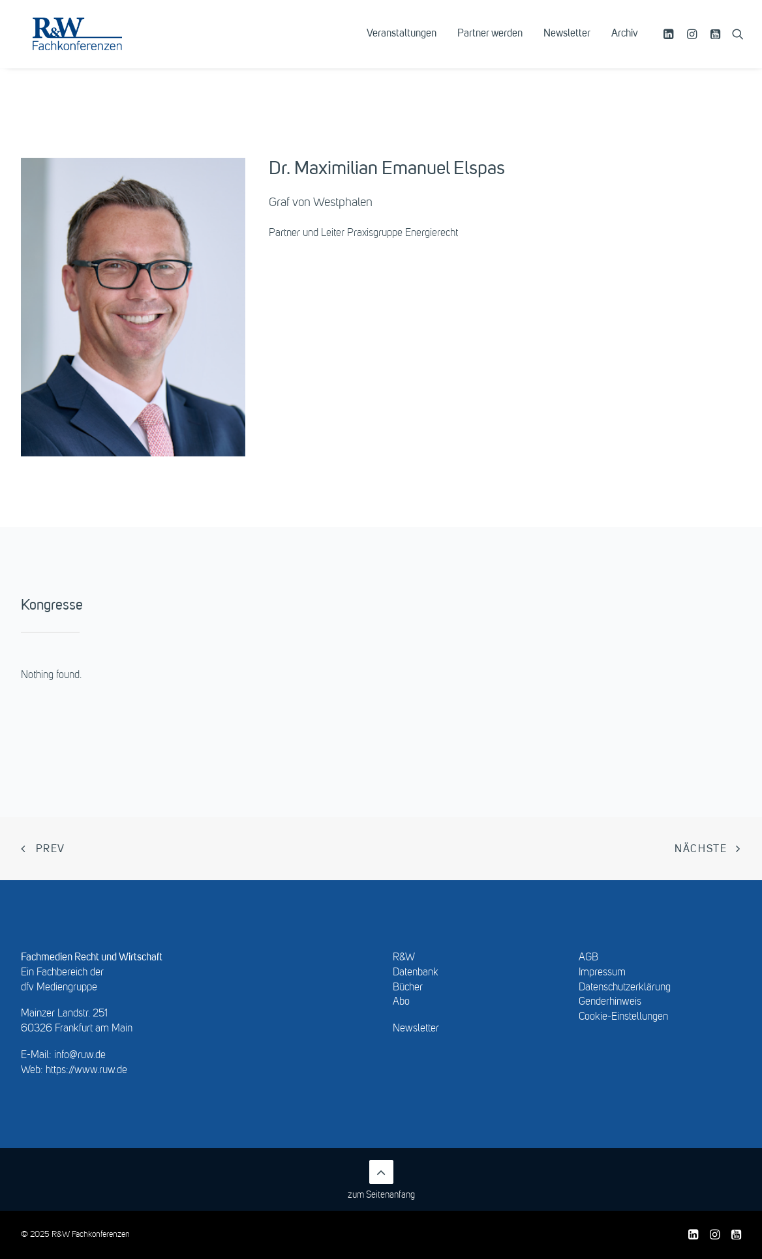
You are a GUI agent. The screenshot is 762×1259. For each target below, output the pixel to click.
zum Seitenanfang (381, 1180)
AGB (588, 958)
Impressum (602, 973)
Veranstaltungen (401, 43)
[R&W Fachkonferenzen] (94, 44)
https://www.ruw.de (86, 1070)
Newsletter (566, 43)
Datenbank (415, 973)
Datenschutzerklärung (625, 988)
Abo (401, 1002)
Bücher (408, 988)
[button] (670, 43)
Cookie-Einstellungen (623, 1017)
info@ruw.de (80, 1055)
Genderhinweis (610, 1002)
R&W (404, 958)
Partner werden (490, 43)
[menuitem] (402, 43)
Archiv (624, 43)
